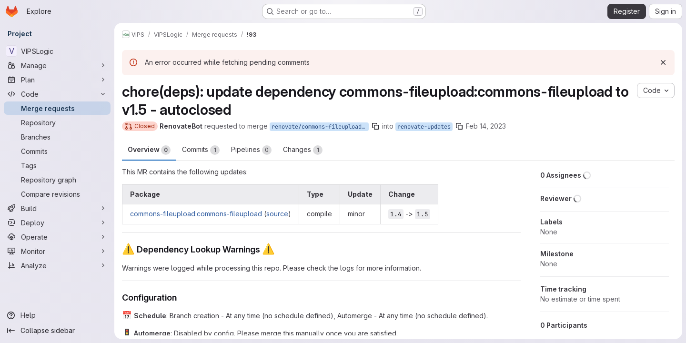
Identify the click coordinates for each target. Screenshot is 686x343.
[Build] (57, 208)
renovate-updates (424, 127)
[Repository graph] (57, 179)
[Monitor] (57, 251)
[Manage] (57, 65)
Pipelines (251, 150)
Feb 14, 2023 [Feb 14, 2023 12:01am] (486, 126)
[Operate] (57, 236)
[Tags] (57, 165)
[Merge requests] (57, 108)
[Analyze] (57, 265)
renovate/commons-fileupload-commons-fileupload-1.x (320, 127)
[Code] (57, 94)
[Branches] (57, 136)
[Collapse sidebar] (57, 330)
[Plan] (57, 79)
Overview (149, 150)
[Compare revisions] (57, 194)
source (277, 214)
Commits (201, 150)
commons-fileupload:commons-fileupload (196, 214)
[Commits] (57, 151)
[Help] (57, 315)
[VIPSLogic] (57, 51)
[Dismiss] (663, 62)
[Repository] (57, 122)
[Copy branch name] (375, 126)
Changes (303, 150)
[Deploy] (57, 222)
